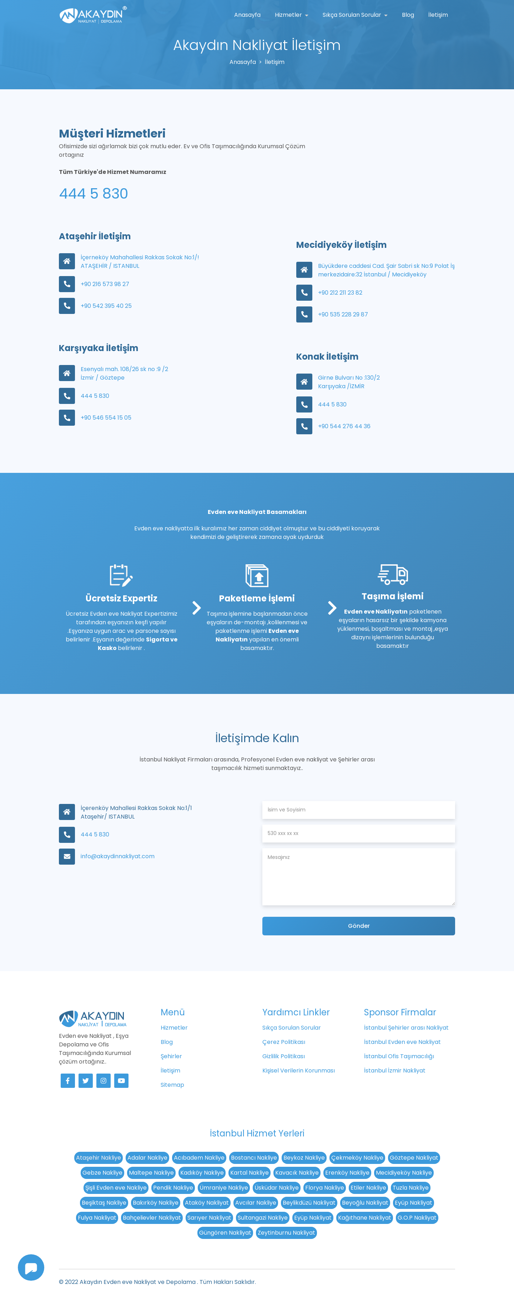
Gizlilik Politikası (283, 1056)
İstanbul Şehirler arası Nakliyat (406, 1028)
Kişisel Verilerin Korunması (298, 1070)
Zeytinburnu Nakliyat (286, 1233)
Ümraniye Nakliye (224, 1188)
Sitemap (172, 1085)
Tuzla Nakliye (411, 1188)
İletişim (438, 15)
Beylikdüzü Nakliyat (309, 1203)
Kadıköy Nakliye (202, 1173)
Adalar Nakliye (147, 1158)
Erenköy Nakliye (347, 1173)
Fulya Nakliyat (97, 1218)
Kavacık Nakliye (297, 1173)
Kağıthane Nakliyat (364, 1218)
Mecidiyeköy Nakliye (404, 1173)
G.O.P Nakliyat (417, 1218)
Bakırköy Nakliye (155, 1203)
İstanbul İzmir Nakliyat (394, 1070)
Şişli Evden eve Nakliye (116, 1188)
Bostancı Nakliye (254, 1158)
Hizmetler (289, 15)
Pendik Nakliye (173, 1188)
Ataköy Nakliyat (207, 1203)
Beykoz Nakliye (304, 1158)
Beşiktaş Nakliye (104, 1203)
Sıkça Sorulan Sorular (353, 15)
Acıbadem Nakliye (199, 1158)
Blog (408, 15)
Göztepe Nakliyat (414, 1158)
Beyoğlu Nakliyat (365, 1203)
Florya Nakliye (324, 1188)
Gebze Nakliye (102, 1173)
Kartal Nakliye (249, 1173)
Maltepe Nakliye (151, 1173)
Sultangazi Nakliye (263, 1218)
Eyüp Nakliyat (413, 1203)
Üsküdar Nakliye (277, 1188)
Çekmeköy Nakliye (357, 1158)
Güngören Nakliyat (225, 1233)
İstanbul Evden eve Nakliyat (402, 1042)
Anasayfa (247, 15)
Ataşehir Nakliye (98, 1158)
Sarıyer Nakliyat (209, 1218)
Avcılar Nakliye (255, 1203)
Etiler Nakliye (368, 1188)
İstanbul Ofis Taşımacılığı (399, 1056)
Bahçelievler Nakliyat (152, 1218)
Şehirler (171, 1056)
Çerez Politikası (283, 1042)
